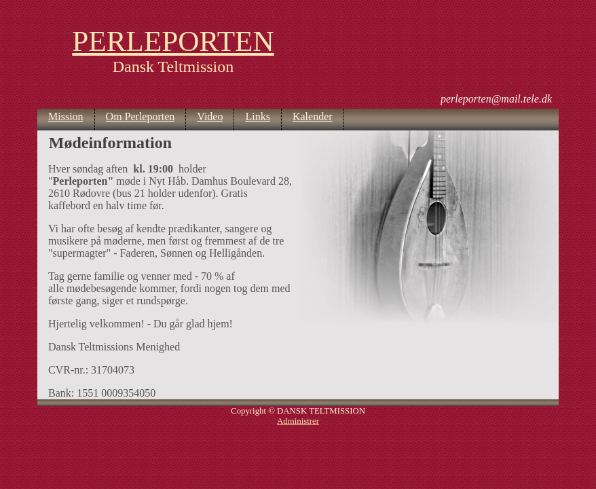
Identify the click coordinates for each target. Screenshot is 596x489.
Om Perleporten (140, 116)
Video (210, 116)
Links (257, 116)
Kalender (313, 116)
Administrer (298, 421)
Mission (65, 116)
